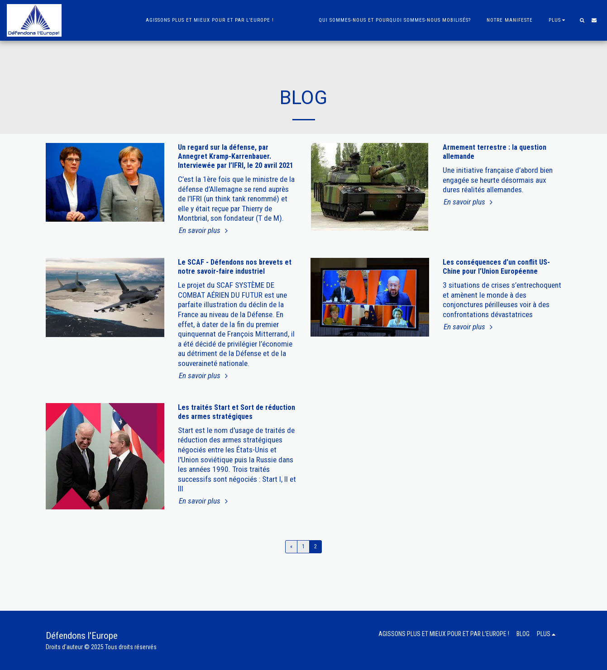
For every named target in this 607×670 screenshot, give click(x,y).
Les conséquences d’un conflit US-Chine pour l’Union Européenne (496, 267)
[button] (582, 20)
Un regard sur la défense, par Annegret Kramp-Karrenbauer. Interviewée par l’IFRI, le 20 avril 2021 (235, 156)
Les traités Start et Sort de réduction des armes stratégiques (236, 412)
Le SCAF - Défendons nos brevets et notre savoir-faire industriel (235, 267)
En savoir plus (204, 230)
